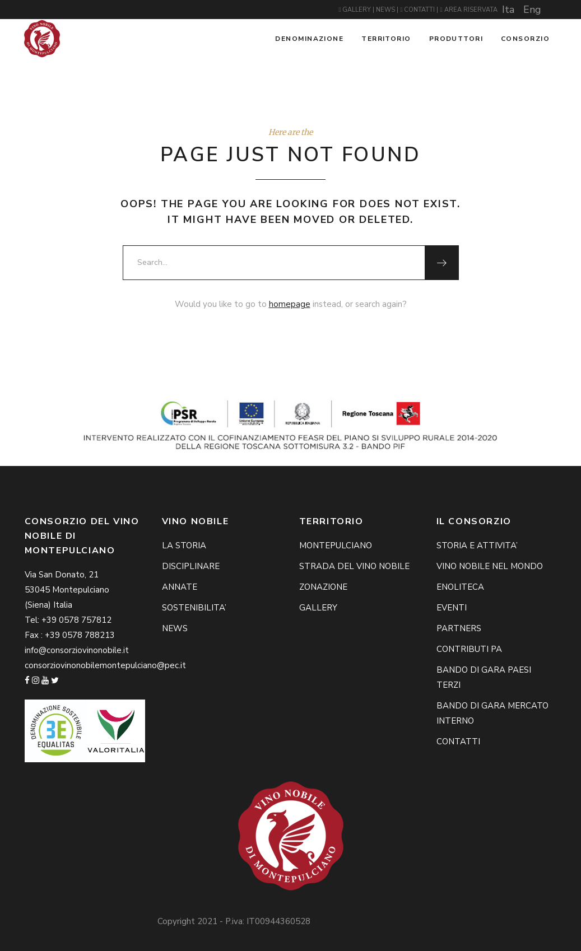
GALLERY (355, 10)
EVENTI (451, 607)
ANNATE (179, 587)
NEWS (386, 10)
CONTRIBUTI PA (469, 649)
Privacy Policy (397, 921)
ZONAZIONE (323, 587)
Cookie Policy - (342, 921)
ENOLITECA (460, 587)
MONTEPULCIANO (335, 545)
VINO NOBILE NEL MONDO (489, 566)
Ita (508, 9)
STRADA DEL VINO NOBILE (354, 566)
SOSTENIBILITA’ (194, 607)
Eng (532, 9)
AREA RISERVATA (468, 10)
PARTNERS (458, 628)
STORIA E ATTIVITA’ (477, 545)
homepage (289, 304)
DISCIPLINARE (191, 566)
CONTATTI (418, 10)
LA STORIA (184, 545)
